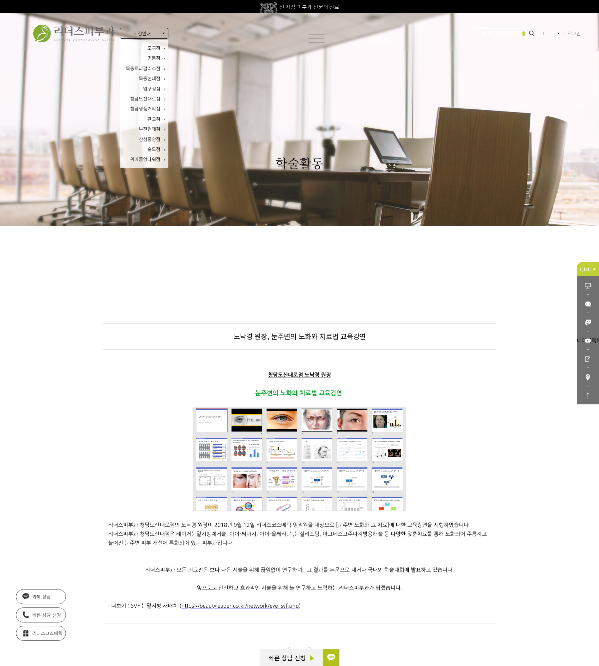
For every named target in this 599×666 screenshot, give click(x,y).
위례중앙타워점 (145, 159)
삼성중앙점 (149, 139)
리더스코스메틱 (42, 631)
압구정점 (151, 88)
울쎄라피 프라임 (500, 33)
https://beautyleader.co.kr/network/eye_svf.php (240, 605)
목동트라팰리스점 (143, 68)
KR (552, 33)
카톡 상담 (36, 594)
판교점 (153, 118)
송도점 (153, 149)
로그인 (574, 33)
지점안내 (142, 33)
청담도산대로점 (145, 98)
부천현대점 (149, 128)
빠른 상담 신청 (291, 657)
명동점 (153, 58)
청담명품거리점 (145, 108)
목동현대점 (149, 78)
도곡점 (153, 48)
